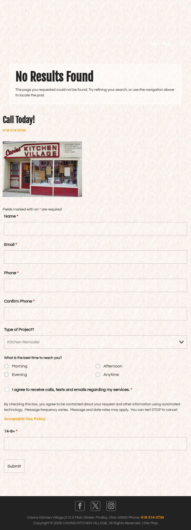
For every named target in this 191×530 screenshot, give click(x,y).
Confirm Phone (19, 301)
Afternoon (112, 366)
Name (11, 216)
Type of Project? (19, 329)
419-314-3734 (14, 130)
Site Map (150, 523)
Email (10, 244)
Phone (11, 273)
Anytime (111, 374)
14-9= (10, 431)
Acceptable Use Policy (24, 419)
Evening (19, 374)
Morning (19, 366)
